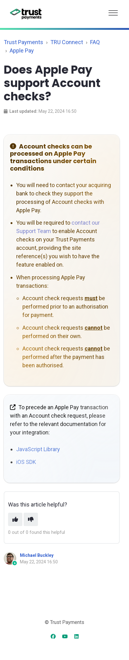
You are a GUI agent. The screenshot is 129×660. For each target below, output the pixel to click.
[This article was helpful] (15, 519)
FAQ (95, 42)
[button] (113, 11)
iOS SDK (26, 462)
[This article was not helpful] (31, 519)
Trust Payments (23, 42)
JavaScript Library (38, 449)
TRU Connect (66, 42)
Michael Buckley (36, 555)
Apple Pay (22, 50)
